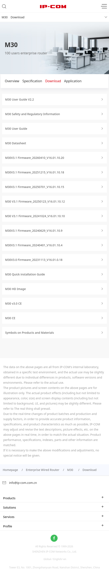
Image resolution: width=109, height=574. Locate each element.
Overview (12, 81)
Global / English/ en (55, 559)
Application (72, 81)
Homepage (10, 470)
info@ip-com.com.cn (19, 482)
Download (53, 81)
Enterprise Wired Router (42, 470)
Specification (32, 81)
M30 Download (13, 17)
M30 (71, 470)
